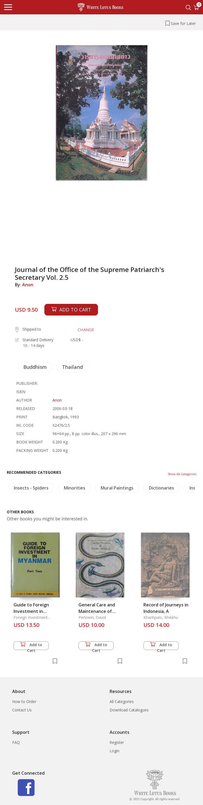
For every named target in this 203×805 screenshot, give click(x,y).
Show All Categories (182, 474)
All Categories (122, 701)
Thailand (72, 367)
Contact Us (22, 709)
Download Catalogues (129, 709)
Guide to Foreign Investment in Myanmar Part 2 (31, 611)
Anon (27, 285)
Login (114, 750)
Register (117, 742)
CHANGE (86, 329)
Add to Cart (31, 646)
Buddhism (35, 367)
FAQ (16, 742)
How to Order (24, 701)
